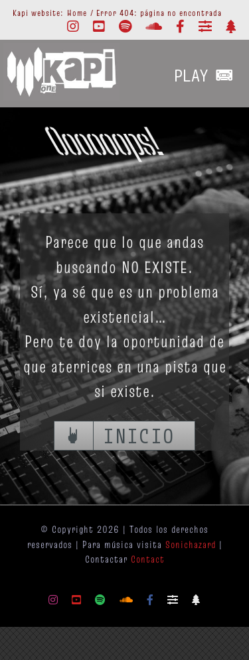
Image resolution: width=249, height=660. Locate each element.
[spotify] (125, 26)
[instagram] (73, 26)
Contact (148, 559)
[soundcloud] (154, 26)
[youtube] (99, 26)
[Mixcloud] (205, 26)
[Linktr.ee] (231, 26)
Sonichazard (190, 544)
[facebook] (180, 26)
